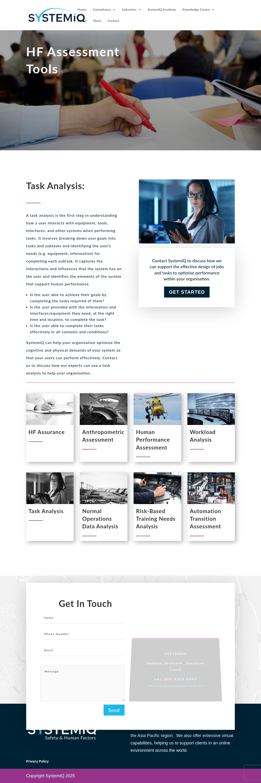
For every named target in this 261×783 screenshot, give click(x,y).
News (97, 21)
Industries (129, 9)
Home (82, 9)
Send (114, 713)
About (82, 21)
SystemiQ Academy (162, 9)
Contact (113, 21)
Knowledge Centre (196, 9)
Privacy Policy (37, 761)
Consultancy (102, 9)
